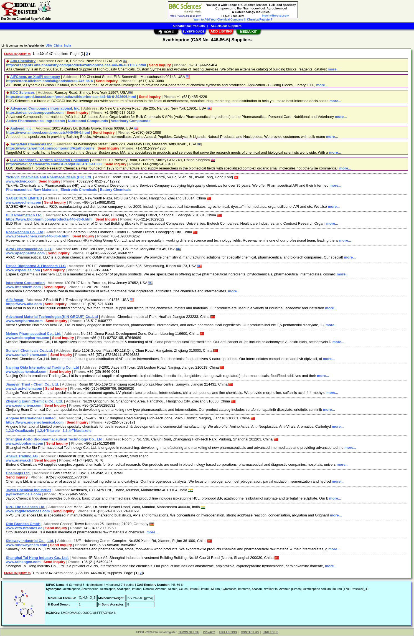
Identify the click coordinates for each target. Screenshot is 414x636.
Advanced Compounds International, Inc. (45, 108)
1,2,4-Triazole (48, 431)
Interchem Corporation (25, 283)
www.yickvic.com (20, 181)
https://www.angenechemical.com (35, 422)
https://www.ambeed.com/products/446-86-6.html (48, 132)
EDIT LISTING (228, 632)
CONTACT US (250, 632)
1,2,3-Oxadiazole (20, 431)
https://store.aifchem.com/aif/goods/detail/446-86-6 (49, 81)
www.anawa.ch (18, 460)
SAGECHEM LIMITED (24, 198)
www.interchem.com (23, 287)
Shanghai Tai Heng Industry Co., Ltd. (37, 558)
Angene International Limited (30, 418)
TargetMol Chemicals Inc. (32, 144)
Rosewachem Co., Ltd (24, 232)
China (58, 45)
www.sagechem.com (23, 202)
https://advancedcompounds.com (35, 112)
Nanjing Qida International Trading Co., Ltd (42, 367)
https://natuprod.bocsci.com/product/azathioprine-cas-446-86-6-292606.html (71, 97)
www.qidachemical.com (26, 371)
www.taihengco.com (23, 562)
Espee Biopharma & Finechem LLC (36, 266)
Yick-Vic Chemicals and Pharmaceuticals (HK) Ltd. (49, 177)
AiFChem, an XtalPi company (35, 77)
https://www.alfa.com (24, 304)
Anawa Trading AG (22, 456)
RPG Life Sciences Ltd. (25, 507)
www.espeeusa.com (23, 270)
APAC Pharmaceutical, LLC (29, 249)
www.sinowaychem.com (26, 545)
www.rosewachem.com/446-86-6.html (37, 236)
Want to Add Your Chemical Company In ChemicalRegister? (233, 19)
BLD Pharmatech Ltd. (24, 215)
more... (334, 69)
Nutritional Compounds (88, 121)
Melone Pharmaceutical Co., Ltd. (33, 333)
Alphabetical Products (188, 25)
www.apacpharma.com (25, 253)
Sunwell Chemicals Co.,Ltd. (29, 350)
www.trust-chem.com (24, 388)
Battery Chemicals (115, 189)
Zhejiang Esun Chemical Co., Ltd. (34, 401)
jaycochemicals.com (23, 494)
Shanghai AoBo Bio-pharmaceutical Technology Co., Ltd (54, 439)
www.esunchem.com (23, 405)
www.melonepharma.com (27, 338)
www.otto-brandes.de (24, 528)
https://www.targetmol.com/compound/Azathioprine (50, 148)
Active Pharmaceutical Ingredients (35, 121)
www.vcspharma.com (24, 321)
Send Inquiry (160, 65)
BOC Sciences (22, 92)
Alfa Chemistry (23, 61)
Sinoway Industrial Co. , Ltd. (30, 541)
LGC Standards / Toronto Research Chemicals (49, 160)
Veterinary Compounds (130, 121)
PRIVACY (209, 632)
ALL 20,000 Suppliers (226, 25)
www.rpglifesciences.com (28, 511)
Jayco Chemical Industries (28, 490)
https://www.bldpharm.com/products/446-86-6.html (49, 219)
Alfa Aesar (15, 300)
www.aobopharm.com (24, 443)
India (67, 45)
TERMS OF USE (188, 632)
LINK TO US (270, 632)
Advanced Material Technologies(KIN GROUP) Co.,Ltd (52, 317)
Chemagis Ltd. (18, 473)
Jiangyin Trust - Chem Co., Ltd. (32, 384)
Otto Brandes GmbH (23, 524)
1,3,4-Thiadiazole (77, 431)
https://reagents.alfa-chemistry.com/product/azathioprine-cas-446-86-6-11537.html (76, 65)
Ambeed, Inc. (21, 128)
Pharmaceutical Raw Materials (31, 189)
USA (48, 45)
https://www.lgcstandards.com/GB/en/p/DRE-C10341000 (53, 164)
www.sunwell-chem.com (26, 355)
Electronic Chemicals (78, 189)
